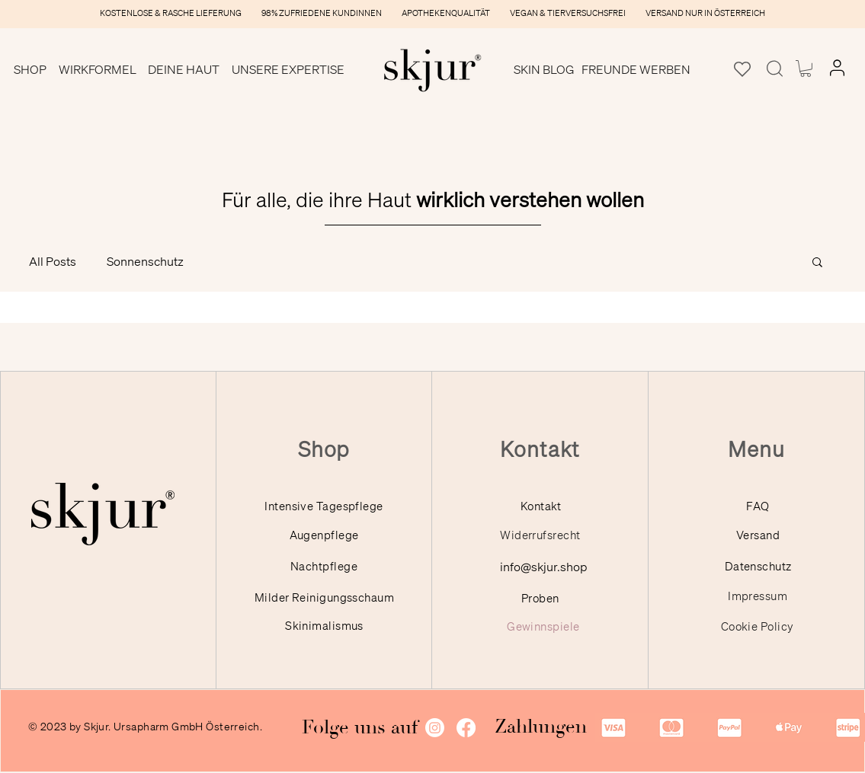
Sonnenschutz (145, 261)
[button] (31, 69)
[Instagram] (434, 727)
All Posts (52, 261)
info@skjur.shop (543, 566)
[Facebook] (466, 727)
